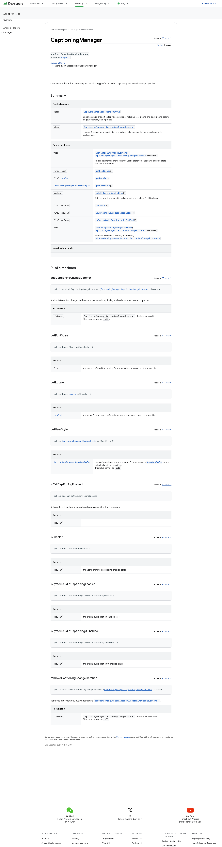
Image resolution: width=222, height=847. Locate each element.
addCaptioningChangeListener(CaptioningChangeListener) (128, 238)
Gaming (75, 838)
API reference (12, 14)
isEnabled (101, 205)
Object (65, 57)
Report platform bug (201, 838)
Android (45, 838)
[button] (18, 32)
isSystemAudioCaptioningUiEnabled (115, 220)
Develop (74, 29)
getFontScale (103, 171)
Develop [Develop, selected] (79, 3)
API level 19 (166, 38)
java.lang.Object (58, 63)
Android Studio (208, 3)
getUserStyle (103, 185)
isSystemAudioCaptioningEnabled (114, 212)
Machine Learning (80, 843)
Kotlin (160, 45)
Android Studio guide (171, 841)
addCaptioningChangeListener (112, 152)
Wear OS (106, 843)
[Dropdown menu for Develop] (87, 3)
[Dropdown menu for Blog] (129, 3)
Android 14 (137, 843)
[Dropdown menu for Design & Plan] (68, 3)
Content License (123, 737)
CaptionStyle (154, 462)
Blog (123, 3)
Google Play (100, 3)
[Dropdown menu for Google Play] (110, 3)
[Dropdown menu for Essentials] (44, 3)
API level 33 (166, 485)
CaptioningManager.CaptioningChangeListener (109, 127)
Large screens (108, 838)
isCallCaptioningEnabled (109, 193)
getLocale (101, 178)
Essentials (35, 3)
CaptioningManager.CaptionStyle (102, 111)
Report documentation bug (204, 843)
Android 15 (137, 838)
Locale (64, 178)
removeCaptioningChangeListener (114, 227)
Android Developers (59, 29)
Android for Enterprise (51, 843)
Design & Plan (57, 3)
